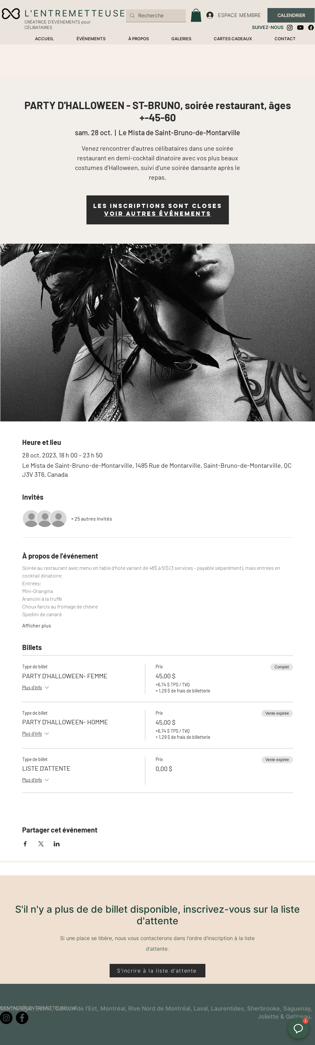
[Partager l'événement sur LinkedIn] (57, 843)
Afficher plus (36, 625)
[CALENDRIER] (291, 15)
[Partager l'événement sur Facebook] (25, 843)
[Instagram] (289, 27)
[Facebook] (311, 27)
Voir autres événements (157, 213)
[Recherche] (155, 15)
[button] (196, 15)
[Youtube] (300, 27)
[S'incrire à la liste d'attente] (157, 970)
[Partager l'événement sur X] (41, 843)
